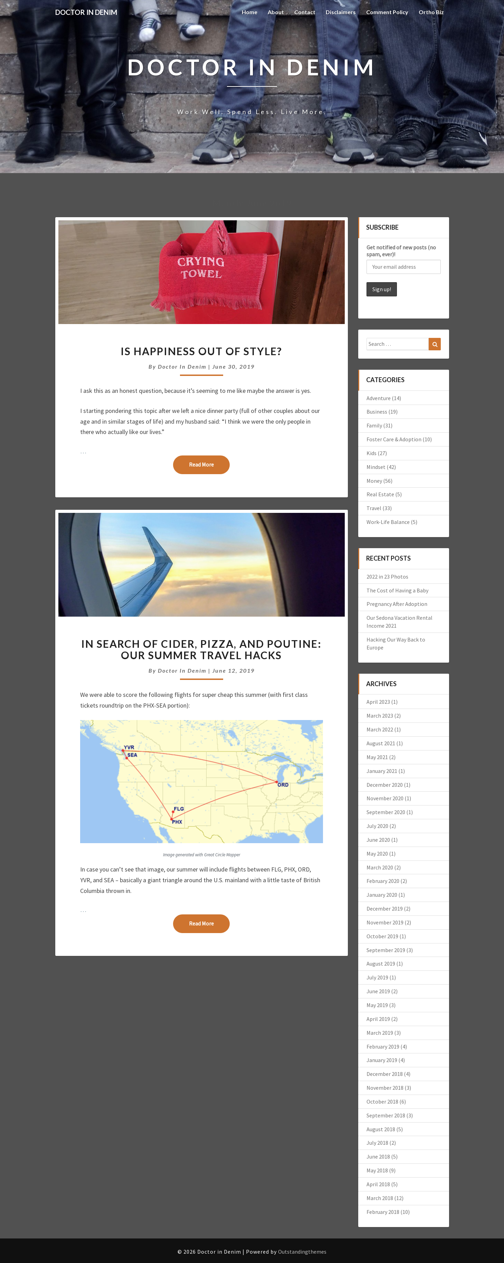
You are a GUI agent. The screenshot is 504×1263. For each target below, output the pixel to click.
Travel (374, 508)
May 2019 (377, 1005)
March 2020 (380, 867)
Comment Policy (387, 12)
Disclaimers (341, 12)
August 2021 (381, 743)
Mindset (376, 466)
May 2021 (377, 757)
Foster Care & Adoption (394, 439)
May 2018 (377, 1170)
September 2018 (386, 1115)
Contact (304, 12)
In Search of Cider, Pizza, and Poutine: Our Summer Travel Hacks (201, 649)
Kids (372, 453)
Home (249, 12)
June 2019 (378, 991)
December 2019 (385, 908)
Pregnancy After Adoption (397, 603)
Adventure (379, 398)
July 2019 (377, 977)
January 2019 (382, 1060)
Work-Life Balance (388, 521)
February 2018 (383, 1211)
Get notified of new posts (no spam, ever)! (401, 251)
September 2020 (386, 812)
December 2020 (385, 784)
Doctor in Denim (182, 366)
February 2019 (383, 1046)
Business (377, 411)
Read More (209, 464)
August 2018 (381, 1129)
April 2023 (378, 701)
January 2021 (382, 770)
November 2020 (385, 798)
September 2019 (386, 950)
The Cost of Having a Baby (397, 590)
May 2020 (377, 853)
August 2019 (381, 963)
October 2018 (382, 1101)
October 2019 (382, 936)
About (276, 12)
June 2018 (378, 1156)
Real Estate (380, 494)
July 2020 (377, 825)
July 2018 (377, 1142)
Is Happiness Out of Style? (201, 351)
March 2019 (380, 1032)
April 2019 (378, 1018)
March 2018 (380, 1198)
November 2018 (385, 1087)
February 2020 (383, 880)
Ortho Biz (431, 12)
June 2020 (378, 839)
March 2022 (380, 729)
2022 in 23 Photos (387, 576)
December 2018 (385, 1073)
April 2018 (378, 1184)
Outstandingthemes (302, 1251)
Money (374, 480)
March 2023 (380, 715)
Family (374, 425)
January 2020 (382, 894)
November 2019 (385, 922)
